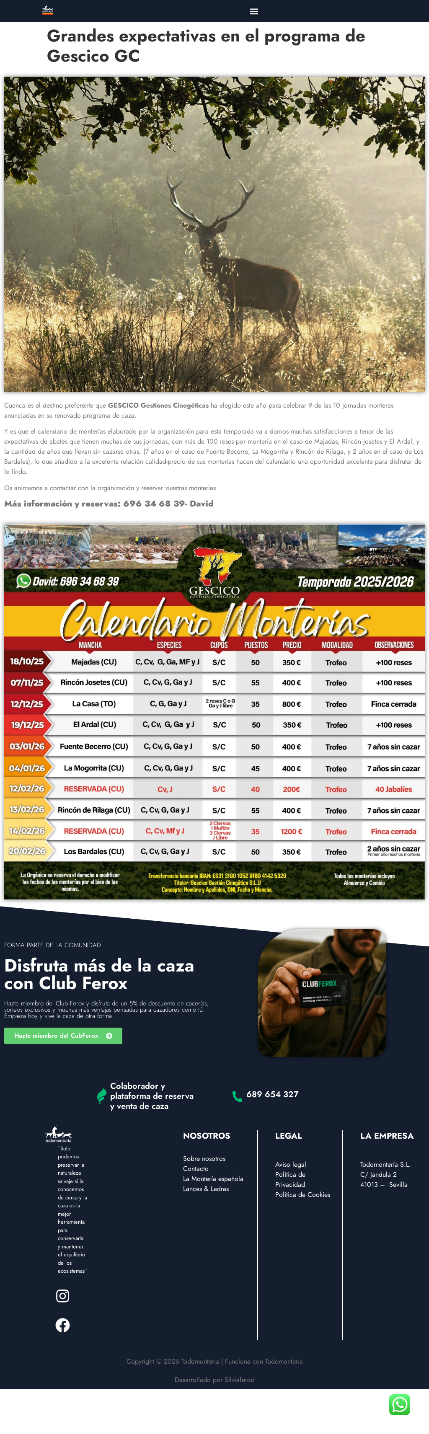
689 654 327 (272, 1094)
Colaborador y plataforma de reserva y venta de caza (152, 1096)
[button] (254, 11)
